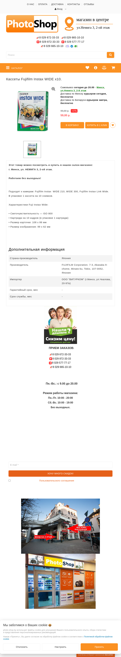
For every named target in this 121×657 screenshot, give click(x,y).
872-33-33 (49, 41)
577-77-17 (74, 41)
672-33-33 (49, 37)
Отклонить (22, 647)
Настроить (60, 647)
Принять (99, 647)
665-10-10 (74, 37)
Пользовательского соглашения (56, 480)
